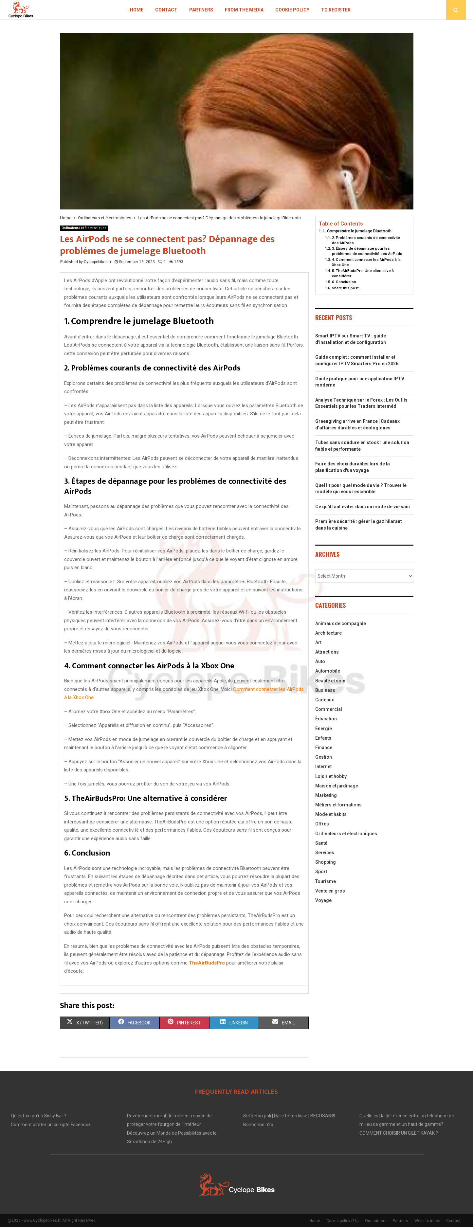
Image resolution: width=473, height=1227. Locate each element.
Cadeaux (324, 699)
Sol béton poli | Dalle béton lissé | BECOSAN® (289, 1115)
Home (136, 9)
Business (325, 690)
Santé (321, 843)
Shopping (325, 862)
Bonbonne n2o (258, 1124)
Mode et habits (331, 814)
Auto (320, 661)
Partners (201, 9)
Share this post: (345, 288)
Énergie (323, 728)
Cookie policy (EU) (342, 1220)
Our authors (376, 1220)
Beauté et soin (330, 680)
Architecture (328, 633)
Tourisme (325, 881)
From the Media (244, 9)
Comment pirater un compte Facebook (51, 1124)
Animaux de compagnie (340, 623)
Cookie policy (292, 9)
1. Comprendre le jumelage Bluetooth (357, 230)
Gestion (323, 757)
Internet (323, 766)
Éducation (326, 718)
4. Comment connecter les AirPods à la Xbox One (366, 262)
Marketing (326, 795)
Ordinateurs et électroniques (84, 228)
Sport (321, 871)
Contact (166, 9)
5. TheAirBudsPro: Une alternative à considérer (363, 273)
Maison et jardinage (336, 785)
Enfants (323, 738)
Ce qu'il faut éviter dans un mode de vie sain (362, 506)
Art (318, 642)
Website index (427, 1220)
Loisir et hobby (331, 776)
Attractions (327, 652)
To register (336, 9)
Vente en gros (330, 890)
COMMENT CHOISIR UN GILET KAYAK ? (398, 1133)
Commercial (328, 709)
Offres (322, 823)
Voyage (323, 900)
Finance (323, 747)
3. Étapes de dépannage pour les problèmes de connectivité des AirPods (367, 251)
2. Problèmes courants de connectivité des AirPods (366, 240)
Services (324, 852)
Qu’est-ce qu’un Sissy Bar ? (38, 1115)
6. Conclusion (344, 282)
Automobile (327, 671)
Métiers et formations (338, 804)
